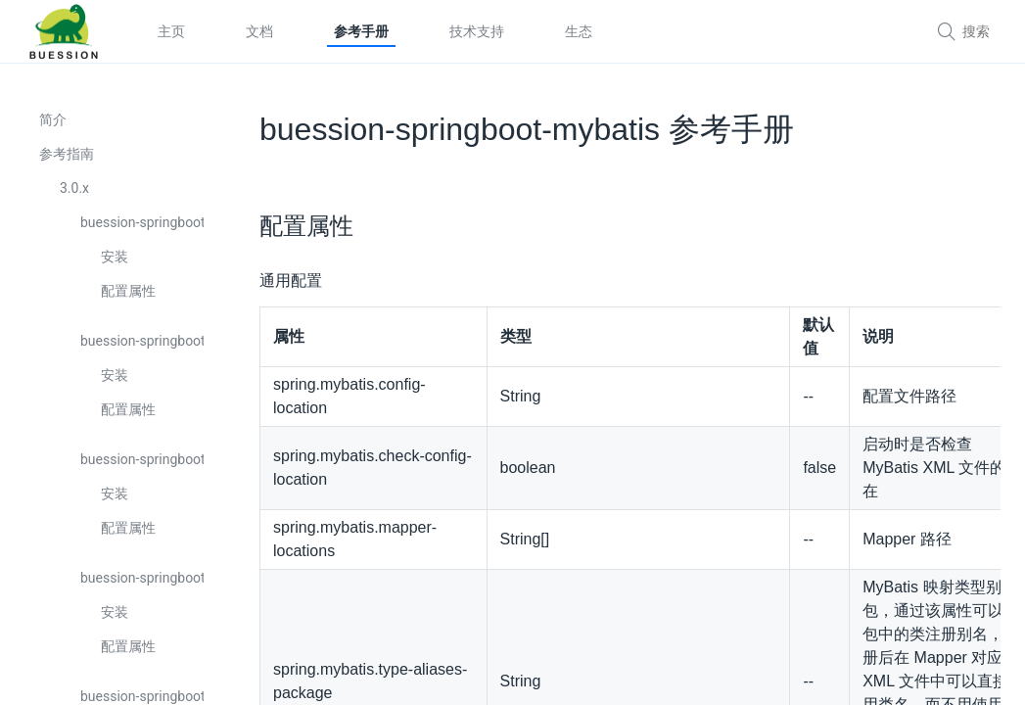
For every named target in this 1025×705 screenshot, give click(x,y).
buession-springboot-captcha (142, 459)
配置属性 (128, 291)
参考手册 (361, 31)
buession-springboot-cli (142, 578)
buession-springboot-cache (142, 341)
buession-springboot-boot (142, 222)
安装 (114, 256)
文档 (259, 31)
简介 (53, 119)
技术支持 (476, 31)
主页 (171, 31)
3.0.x (74, 188)
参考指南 (66, 154)
